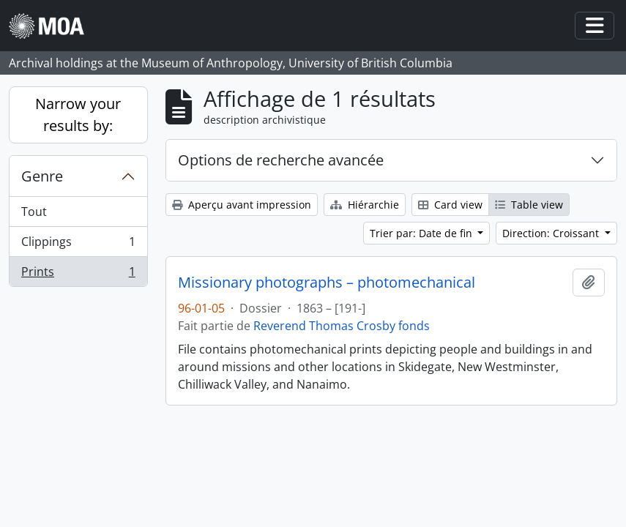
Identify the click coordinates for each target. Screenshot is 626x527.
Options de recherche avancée (281, 160)
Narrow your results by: (78, 114)
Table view (529, 205)
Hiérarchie (364, 205)
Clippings (78, 245)
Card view (450, 205)
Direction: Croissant (552, 233)
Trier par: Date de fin (422, 233)
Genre (42, 176)
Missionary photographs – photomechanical (326, 282)
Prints (78, 274)
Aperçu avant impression (241, 205)
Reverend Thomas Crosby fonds (341, 326)
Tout (34, 211)
